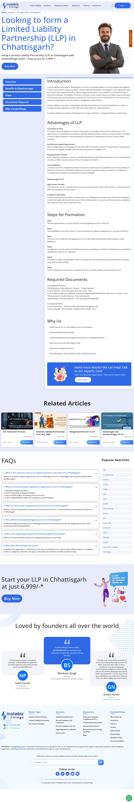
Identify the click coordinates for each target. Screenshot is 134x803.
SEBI (104, 494)
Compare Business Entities (92, 723)
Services (48, 5)
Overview (10, 81)
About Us (76, 5)
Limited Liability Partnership (39, 720)
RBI (104, 470)
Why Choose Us (115, 717)
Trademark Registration (64, 717)
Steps (8, 95)
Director (106, 480)
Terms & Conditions (117, 741)
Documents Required (16, 101)
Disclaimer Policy (116, 738)
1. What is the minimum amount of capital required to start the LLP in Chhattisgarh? (41, 472)
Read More (26, 442)
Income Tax (107, 523)
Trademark (107, 528)
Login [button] (122, 5)
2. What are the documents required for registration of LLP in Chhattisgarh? (38, 487)
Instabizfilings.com (18, 747)
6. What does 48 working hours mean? (20, 545)
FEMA (105, 533)
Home (3, 12)
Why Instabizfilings (15, 108)
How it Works (35, 5)
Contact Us (96, 5)
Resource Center (62, 5)
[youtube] (78, 774)
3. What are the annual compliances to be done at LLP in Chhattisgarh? (35, 505)
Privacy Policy (115, 734)
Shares (105, 513)
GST (104, 518)
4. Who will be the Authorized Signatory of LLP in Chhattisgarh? (32, 519)
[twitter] (63, 774)
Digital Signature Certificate (66, 730)
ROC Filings (107, 552)
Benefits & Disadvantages (19, 88)
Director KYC (60, 733)
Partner (87, 5)
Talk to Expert (83, 380)
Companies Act (108, 475)
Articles (105, 542)
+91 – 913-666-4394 (11, 725)
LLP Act (105, 484)
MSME (105, 489)
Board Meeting (108, 509)
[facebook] (58, 774)
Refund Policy (115, 731)
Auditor (105, 504)
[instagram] (73, 774)
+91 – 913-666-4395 (11, 728)
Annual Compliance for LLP (65, 726)
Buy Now (10, 66)
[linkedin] (68, 774)
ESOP (105, 499)
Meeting (106, 537)
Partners (113, 724)
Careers (113, 727)
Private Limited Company (38, 717)
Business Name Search (91, 726)
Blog (84, 735)
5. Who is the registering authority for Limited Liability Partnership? (34, 534)
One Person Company (110, 547)
